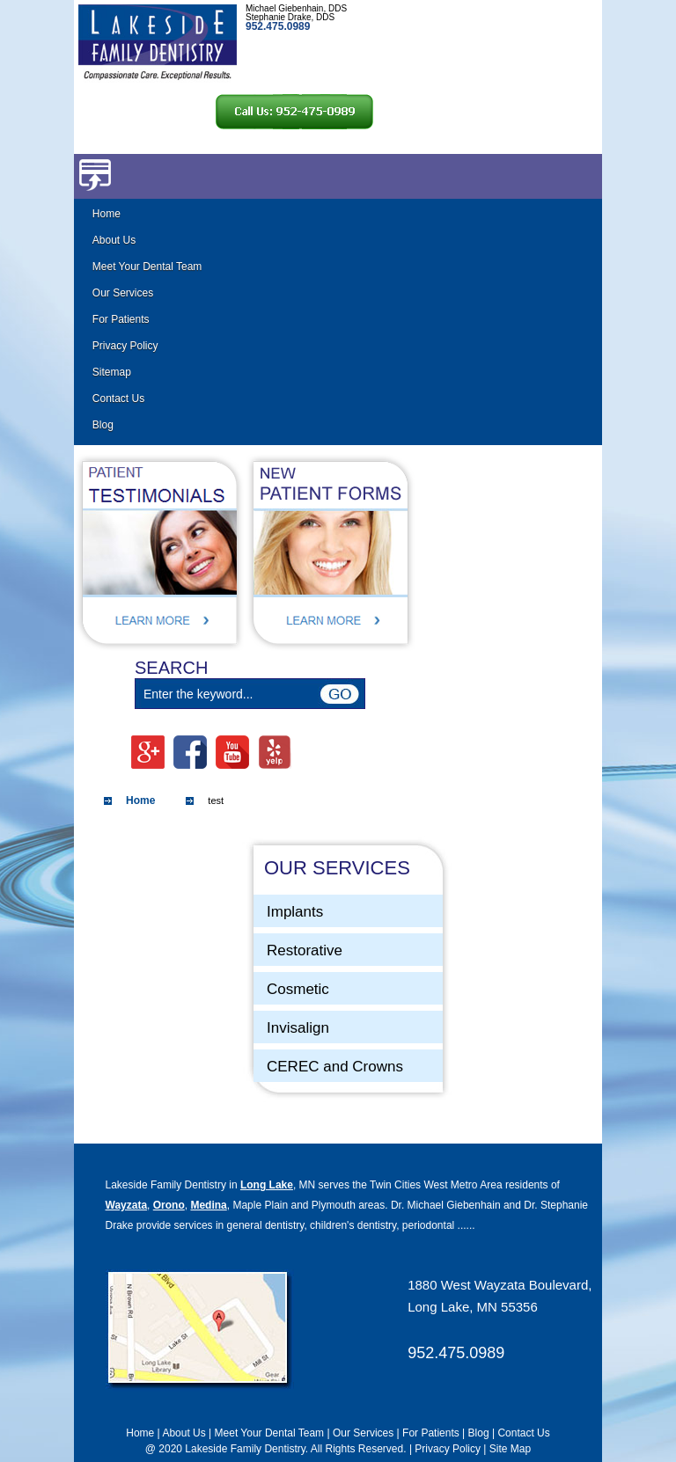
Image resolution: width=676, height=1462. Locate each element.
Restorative (304, 950)
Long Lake (266, 1185)
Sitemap (111, 372)
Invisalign (298, 1028)
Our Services (122, 293)
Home (106, 214)
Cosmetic (298, 989)
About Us (114, 240)
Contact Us (118, 398)
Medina (208, 1205)
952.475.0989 (456, 1353)
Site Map (510, 1449)
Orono (169, 1205)
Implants (295, 911)
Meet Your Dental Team (147, 266)
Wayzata (127, 1205)
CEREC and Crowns (335, 1066)
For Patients (121, 319)
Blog (103, 425)
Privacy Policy (125, 346)
